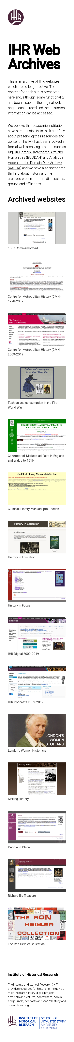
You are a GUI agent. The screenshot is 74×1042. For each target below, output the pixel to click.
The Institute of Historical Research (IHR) (33, 984)
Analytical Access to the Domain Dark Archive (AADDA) (36, 162)
